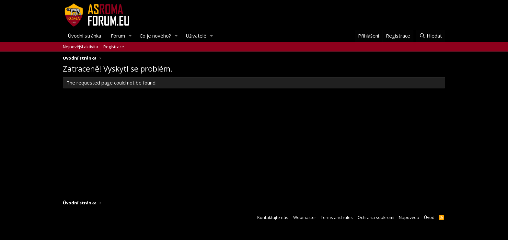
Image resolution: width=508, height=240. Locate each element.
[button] (130, 36)
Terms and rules (337, 217)
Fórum (118, 35)
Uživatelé (196, 35)
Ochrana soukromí (376, 217)
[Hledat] (430, 36)
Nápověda (409, 217)
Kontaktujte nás (272, 217)
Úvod (429, 217)
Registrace (113, 47)
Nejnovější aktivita (80, 47)
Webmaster (304, 217)
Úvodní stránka (84, 35)
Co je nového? (155, 35)
